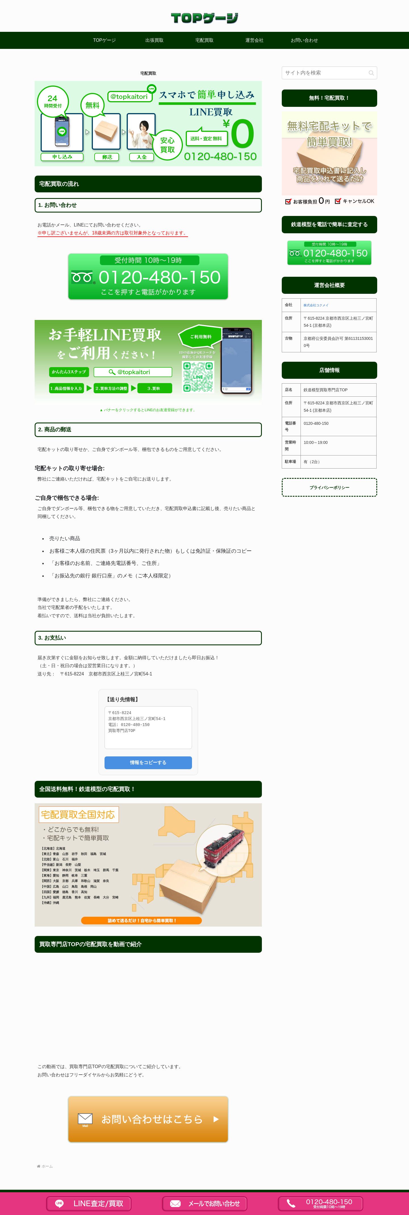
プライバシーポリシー (329, 487)
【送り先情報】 (122, 699)
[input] (329, 72)
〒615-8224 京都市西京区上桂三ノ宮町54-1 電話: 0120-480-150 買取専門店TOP (148, 727)
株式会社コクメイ (316, 305)
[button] (371, 73)
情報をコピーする (148, 762)
